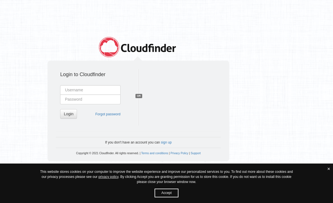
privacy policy (108, 177)
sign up (166, 142)
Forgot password (107, 114)
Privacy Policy (179, 153)
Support (196, 153)
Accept (166, 193)
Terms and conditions (154, 153)
